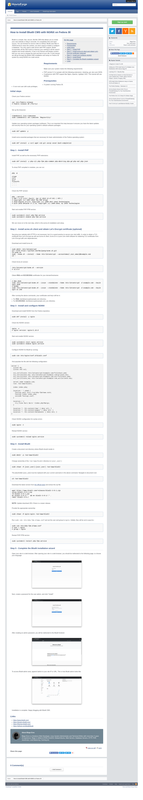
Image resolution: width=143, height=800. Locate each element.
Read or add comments (130, 45)
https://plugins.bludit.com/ (21, 722)
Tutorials (10, 11)
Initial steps (71, 47)
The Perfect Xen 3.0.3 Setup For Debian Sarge (121, 95)
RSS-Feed (136, 784)
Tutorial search (12, 15)
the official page (39, 485)
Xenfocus (16, 784)
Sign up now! (122, 22)
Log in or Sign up (131, 1)
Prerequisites (71, 45)
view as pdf (91, 748)
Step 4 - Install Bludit (74, 57)
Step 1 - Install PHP (73, 49)
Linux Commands (34, 11)
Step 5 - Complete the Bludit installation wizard (83, 59)
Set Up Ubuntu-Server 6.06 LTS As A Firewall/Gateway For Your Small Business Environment (120, 91)
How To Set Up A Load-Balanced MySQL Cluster (121, 103)
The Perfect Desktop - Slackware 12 (118, 86)
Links (68, 61)
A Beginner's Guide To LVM (116, 64)
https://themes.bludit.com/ (22, 724)
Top (133, 784)
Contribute (105, 784)
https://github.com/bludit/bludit (23, 726)
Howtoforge (13, 786)
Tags (17, 11)
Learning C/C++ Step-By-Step (116, 72)
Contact (111, 784)
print (100, 748)
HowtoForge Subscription (49, 11)
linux (128, 43)
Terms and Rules (126, 786)
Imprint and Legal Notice (124, 784)
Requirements (72, 43)
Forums (24, 11)
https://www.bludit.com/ (21, 720)
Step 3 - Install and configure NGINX (79, 55)
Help (116, 784)
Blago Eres (133, 41)
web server (133, 43)
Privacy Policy (134, 786)
